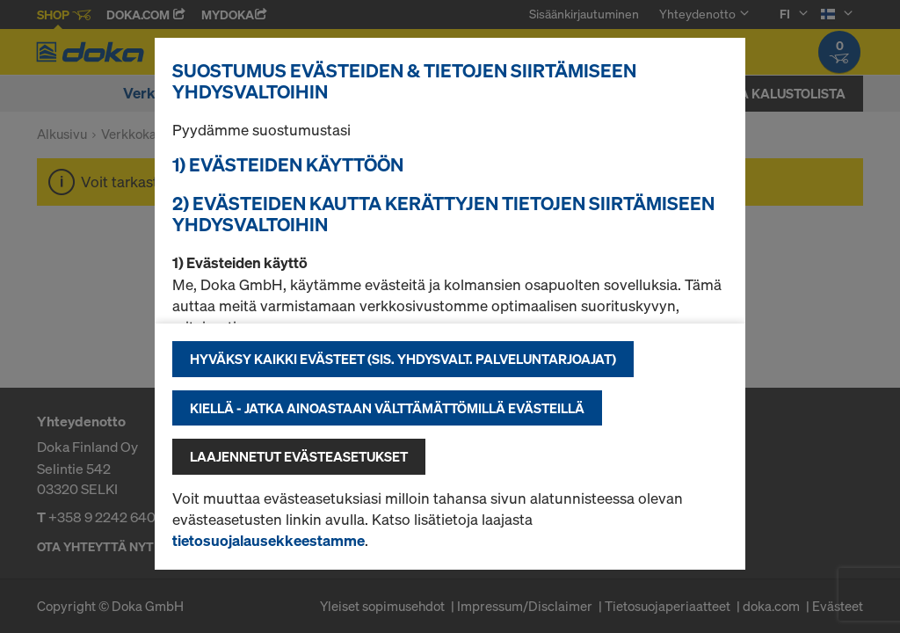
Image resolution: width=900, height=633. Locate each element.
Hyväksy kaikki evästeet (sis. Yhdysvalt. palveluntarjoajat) (403, 358)
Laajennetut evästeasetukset (299, 456)
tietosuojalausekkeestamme (268, 540)
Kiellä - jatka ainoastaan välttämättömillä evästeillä (387, 408)
